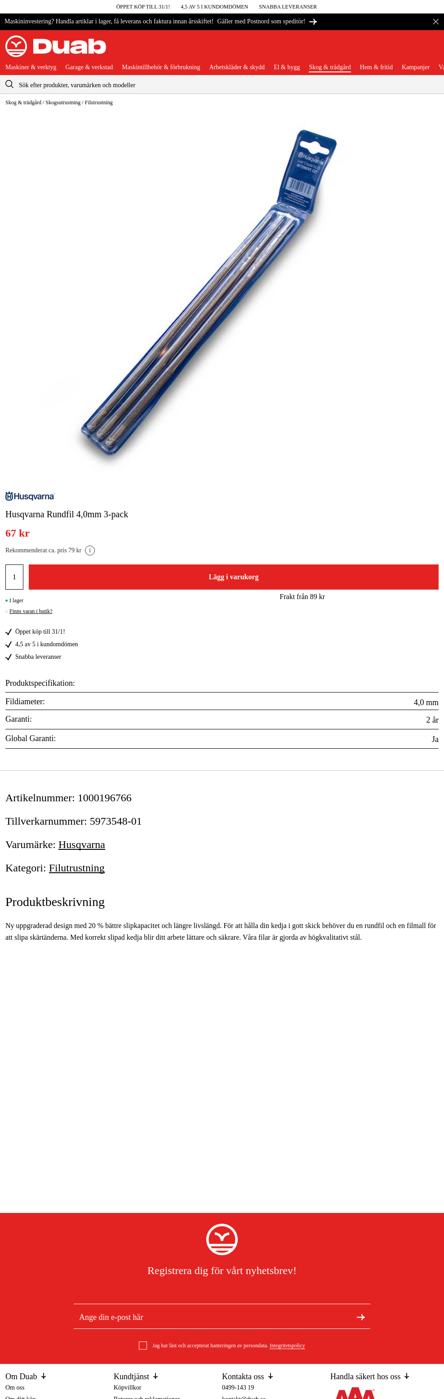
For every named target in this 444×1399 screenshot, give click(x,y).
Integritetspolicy (287, 1345)
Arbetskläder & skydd (237, 67)
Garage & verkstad (89, 67)
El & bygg (287, 67)
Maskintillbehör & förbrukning (161, 67)
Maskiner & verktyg (31, 67)
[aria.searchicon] (9, 84)
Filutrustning (99, 102)
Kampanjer (416, 67)
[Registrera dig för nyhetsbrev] (361, 1316)
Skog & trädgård (330, 67)
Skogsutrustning (62, 102)
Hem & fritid (376, 67)
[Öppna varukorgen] (431, 50)
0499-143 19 (238, 1387)
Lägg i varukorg (233, 577)
